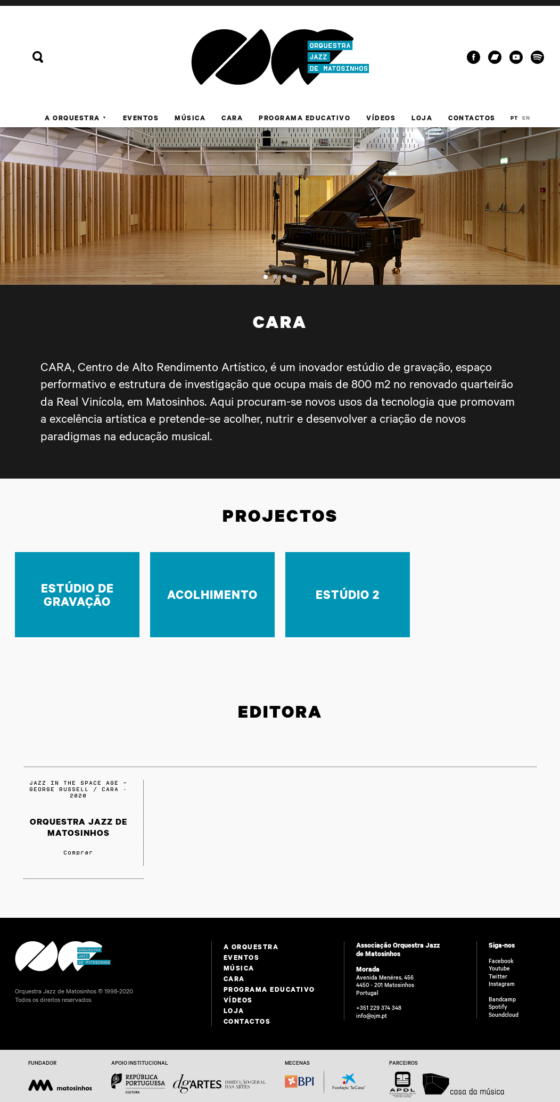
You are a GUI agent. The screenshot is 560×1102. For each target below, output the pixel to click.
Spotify (498, 1006)
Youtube (499, 968)
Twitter (498, 976)
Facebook (501, 961)
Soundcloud (503, 1014)
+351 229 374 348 (378, 1007)
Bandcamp (502, 999)
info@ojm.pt (371, 1015)
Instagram (502, 984)
